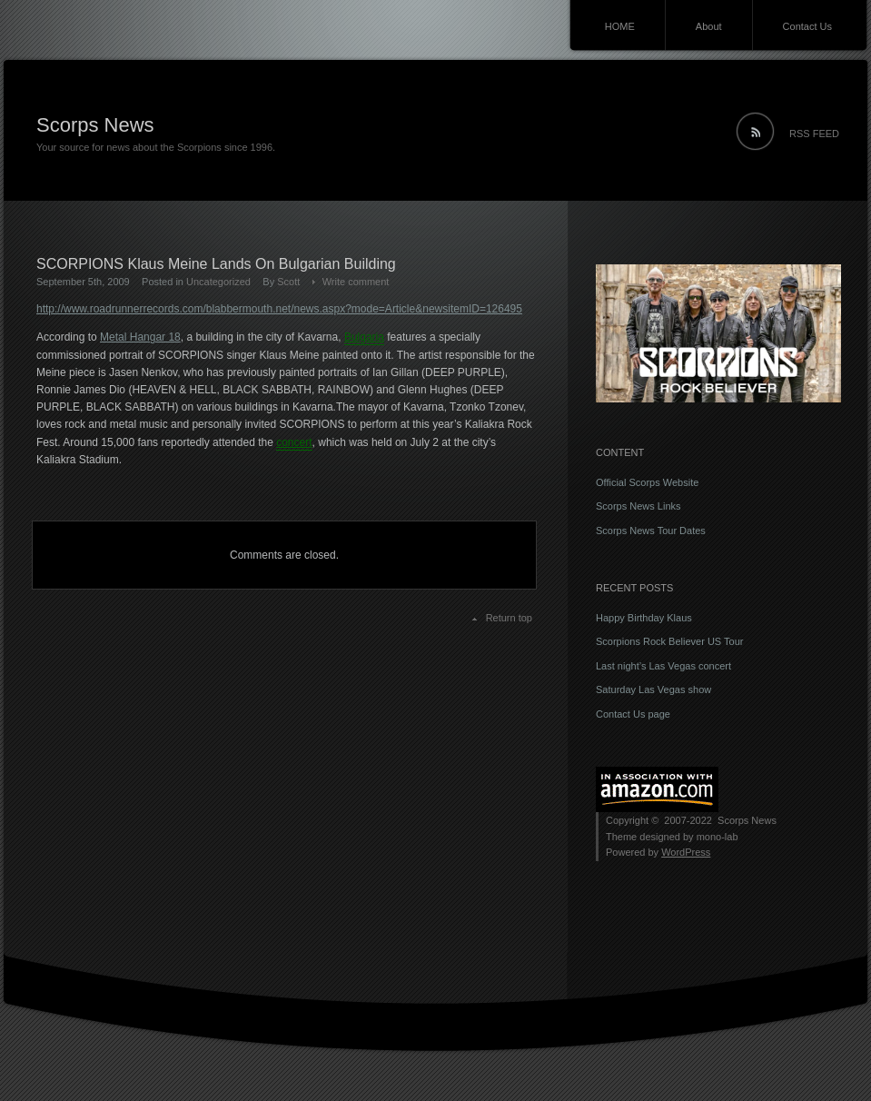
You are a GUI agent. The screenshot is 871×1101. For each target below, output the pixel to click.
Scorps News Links (638, 506)
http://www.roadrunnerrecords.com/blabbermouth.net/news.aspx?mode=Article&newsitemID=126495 (279, 309)
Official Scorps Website (647, 482)
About (709, 26)
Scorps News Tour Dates (651, 530)
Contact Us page (633, 714)
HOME (620, 26)
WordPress (685, 852)
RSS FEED (814, 133)
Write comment (356, 281)
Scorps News (95, 125)
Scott (288, 281)
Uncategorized (218, 281)
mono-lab (717, 836)
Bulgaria (364, 337)
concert (294, 442)
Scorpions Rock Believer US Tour (669, 641)
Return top (509, 617)
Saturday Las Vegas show (653, 689)
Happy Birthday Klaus (644, 617)
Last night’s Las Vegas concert (663, 665)
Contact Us (807, 26)
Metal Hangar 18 (140, 337)
